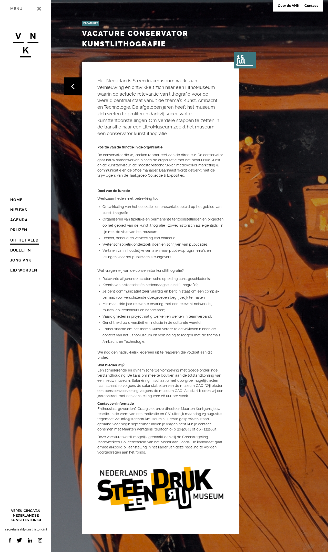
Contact (311, 6)
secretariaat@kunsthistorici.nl (25, 529)
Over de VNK (288, 6)
